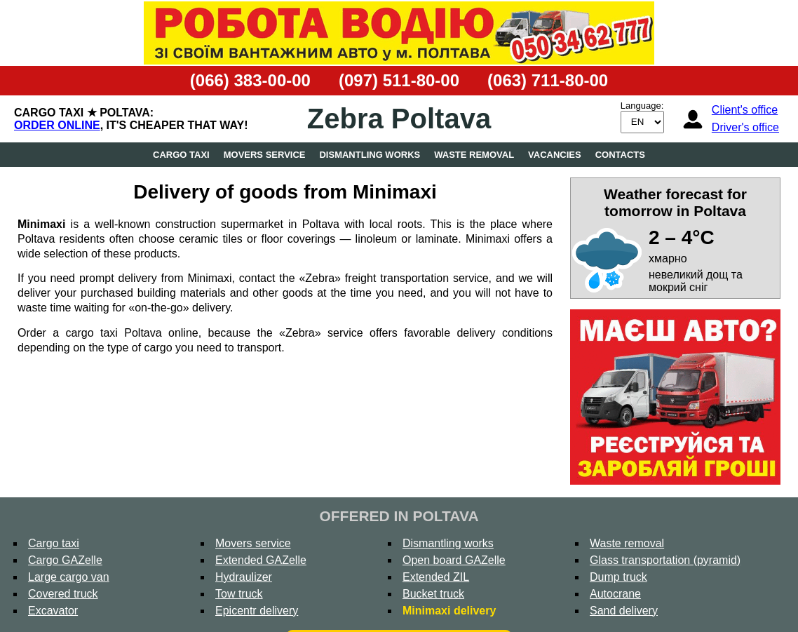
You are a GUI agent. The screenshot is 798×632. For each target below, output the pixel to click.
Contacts (620, 154)
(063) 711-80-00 (547, 80)
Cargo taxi (181, 154)
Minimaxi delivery (449, 611)
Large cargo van (68, 577)
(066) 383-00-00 (250, 80)
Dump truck (618, 577)
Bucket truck (433, 594)
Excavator (53, 611)
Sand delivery (624, 611)
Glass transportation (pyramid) (665, 560)
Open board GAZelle (454, 560)
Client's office (745, 110)
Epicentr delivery (256, 611)
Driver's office (745, 127)
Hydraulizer (243, 577)
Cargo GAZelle (65, 560)
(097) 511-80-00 (399, 80)
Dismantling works (369, 154)
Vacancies (554, 154)
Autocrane (615, 594)
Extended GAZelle (260, 560)
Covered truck (63, 594)
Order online (57, 125)
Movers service (265, 154)
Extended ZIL (436, 577)
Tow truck (239, 594)
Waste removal (474, 154)
